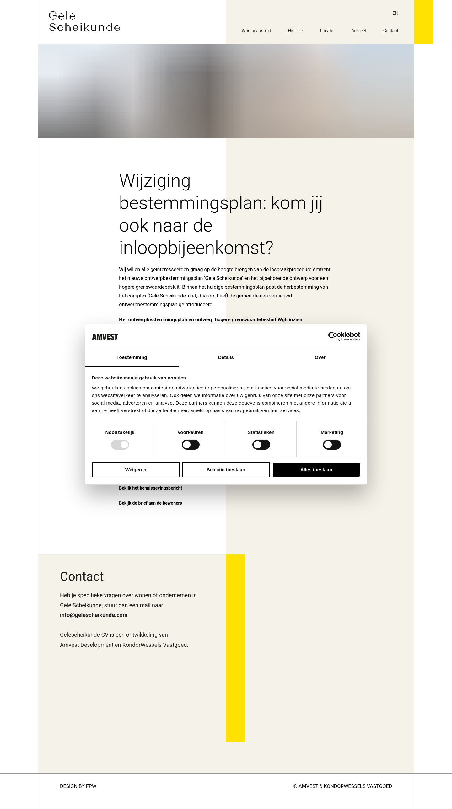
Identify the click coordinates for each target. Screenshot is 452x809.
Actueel (359, 31)
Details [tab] (226, 357)
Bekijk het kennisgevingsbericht (150, 487)
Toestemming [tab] (131, 357)
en (395, 13)
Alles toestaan (316, 469)
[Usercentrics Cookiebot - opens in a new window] (332, 336)
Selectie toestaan (226, 469)
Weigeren (135, 469)
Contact (390, 31)
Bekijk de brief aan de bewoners (150, 503)
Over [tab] (320, 357)
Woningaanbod (256, 31)
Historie (295, 31)
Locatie (327, 31)
